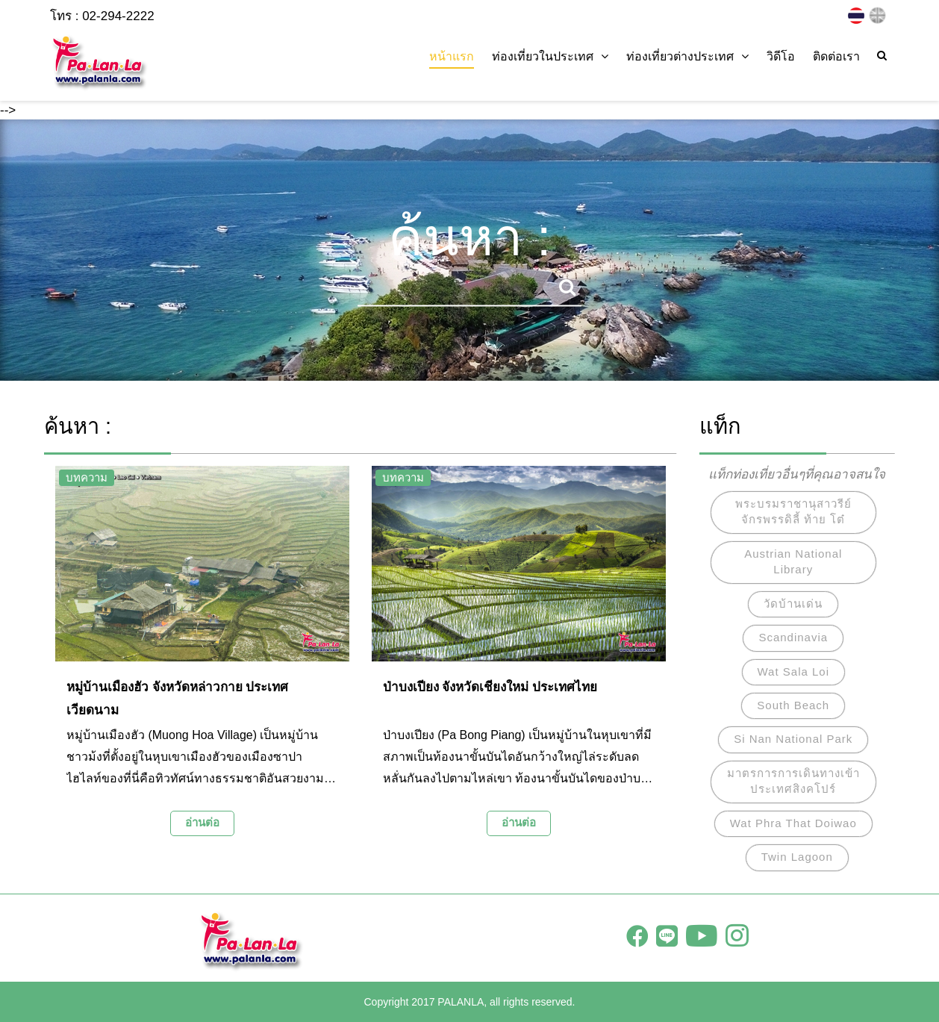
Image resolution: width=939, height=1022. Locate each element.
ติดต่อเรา (836, 56)
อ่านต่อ (202, 822)
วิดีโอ (781, 56)
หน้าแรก (451, 56)
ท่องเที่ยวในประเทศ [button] (550, 56)
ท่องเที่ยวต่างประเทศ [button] (687, 56)
